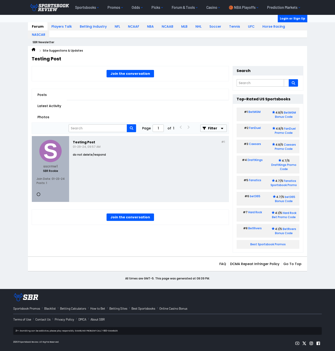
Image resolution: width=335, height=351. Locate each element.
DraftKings (255, 160)
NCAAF (133, 26)
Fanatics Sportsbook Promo (284, 183)
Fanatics (255, 180)
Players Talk (61, 26)
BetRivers (255, 228)
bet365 (255, 196)
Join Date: (44, 179)
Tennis (234, 26)
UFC (251, 26)
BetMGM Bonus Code (285, 115)
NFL (117, 26)
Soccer (215, 26)
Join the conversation (130, 73)
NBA (150, 26)
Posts (42, 94)
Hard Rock (255, 212)
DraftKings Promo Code (283, 167)
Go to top (292, 264)
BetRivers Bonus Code (285, 231)
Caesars (255, 144)
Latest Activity (49, 106)
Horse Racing (273, 26)
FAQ (222, 264)
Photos (43, 117)
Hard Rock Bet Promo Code (284, 215)
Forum (38, 26)
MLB (184, 26)
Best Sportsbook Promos (268, 244)
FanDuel (255, 128)
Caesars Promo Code (285, 147)
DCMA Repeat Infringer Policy (254, 264)
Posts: (41, 183)
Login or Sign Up (292, 18)
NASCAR (38, 34)
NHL (198, 26)
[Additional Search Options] (286, 83)
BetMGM (254, 112)
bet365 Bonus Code (285, 199)
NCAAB (167, 26)
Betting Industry (93, 26)
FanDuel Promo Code (285, 131)
